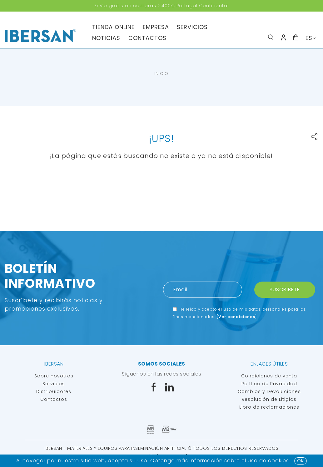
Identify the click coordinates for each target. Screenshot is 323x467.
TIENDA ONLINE (113, 27)
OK (300, 461)
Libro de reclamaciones (269, 407)
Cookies (278, 460)
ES (309, 38)
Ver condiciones (236, 316)
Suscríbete (285, 289)
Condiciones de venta (269, 376)
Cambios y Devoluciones (269, 391)
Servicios (53, 384)
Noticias (106, 38)
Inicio (161, 73)
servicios (192, 27)
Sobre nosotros (53, 376)
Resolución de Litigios (269, 399)
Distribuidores (53, 391)
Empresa (156, 27)
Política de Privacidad (269, 384)
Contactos (147, 38)
